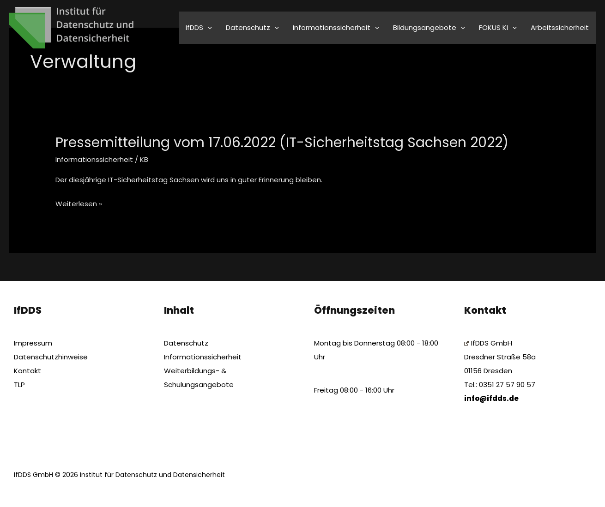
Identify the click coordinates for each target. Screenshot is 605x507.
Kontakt (27, 371)
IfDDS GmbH (488, 343)
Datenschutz (186, 343)
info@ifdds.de (491, 398)
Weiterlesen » (78, 204)
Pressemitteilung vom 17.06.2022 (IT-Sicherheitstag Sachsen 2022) (281, 142)
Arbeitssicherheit (560, 27)
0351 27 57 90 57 (507, 384)
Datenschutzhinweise (51, 357)
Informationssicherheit (94, 159)
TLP (19, 384)
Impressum (33, 343)
